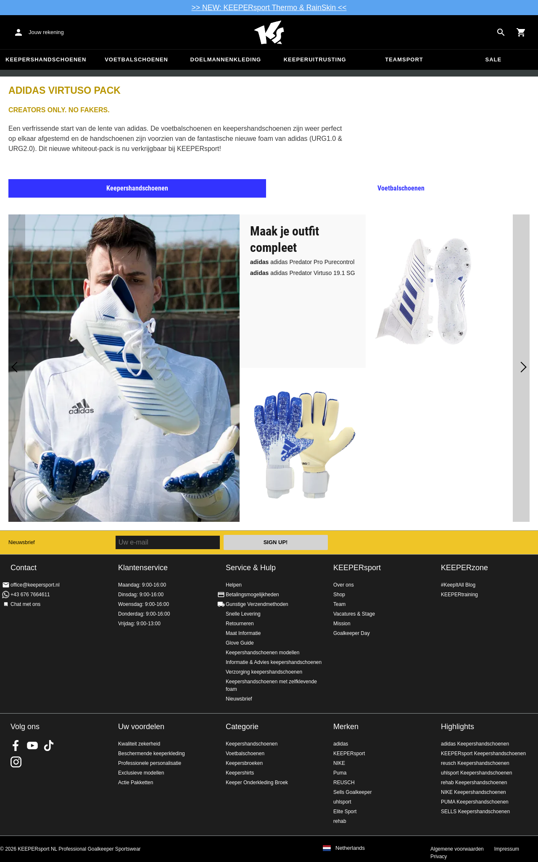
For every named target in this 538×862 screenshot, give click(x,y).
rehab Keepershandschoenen (474, 782)
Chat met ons (25, 604)
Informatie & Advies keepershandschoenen (274, 662)
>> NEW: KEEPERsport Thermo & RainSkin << (269, 7)
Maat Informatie (243, 633)
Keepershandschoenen (45, 59)
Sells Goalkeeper (352, 792)
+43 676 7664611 (30, 595)
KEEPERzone (464, 567)
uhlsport (342, 802)
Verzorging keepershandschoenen (264, 672)
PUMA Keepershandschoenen (475, 802)
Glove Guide (240, 643)
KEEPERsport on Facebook (16, 745)
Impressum (506, 849)
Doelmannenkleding (225, 59)
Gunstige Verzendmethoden (257, 604)
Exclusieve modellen (141, 773)
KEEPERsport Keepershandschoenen (483, 753)
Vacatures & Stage (354, 614)
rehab (339, 821)
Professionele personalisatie (149, 763)
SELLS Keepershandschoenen (475, 811)
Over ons (343, 585)
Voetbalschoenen (136, 59)
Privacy (438, 856)
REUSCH (344, 782)
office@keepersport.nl (35, 585)
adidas (340, 744)
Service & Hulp (251, 567)
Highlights (457, 726)
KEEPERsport (357, 567)
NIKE (339, 763)
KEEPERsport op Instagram (16, 761)
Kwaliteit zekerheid (139, 744)
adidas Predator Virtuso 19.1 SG (302, 273)
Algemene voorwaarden (457, 849)
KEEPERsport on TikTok (48, 745)
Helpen (234, 585)
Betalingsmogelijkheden (252, 595)
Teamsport (404, 59)
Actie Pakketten (135, 782)
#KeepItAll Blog (458, 585)
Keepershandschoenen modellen (262, 653)
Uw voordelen (141, 726)
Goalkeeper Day (351, 633)
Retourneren (240, 624)
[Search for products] (501, 32)
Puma (339, 773)
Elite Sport (344, 811)
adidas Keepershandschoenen (475, 744)
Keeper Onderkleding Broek (257, 782)
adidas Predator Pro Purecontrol (302, 262)
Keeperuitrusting (315, 59)
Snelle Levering (243, 614)
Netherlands (350, 848)
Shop (339, 595)
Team (339, 604)
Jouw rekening (46, 32)
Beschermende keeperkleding (151, 753)
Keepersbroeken (244, 763)
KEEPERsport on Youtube (32, 745)
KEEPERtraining (459, 595)
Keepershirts (240, 773)
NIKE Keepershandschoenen (473, 792)
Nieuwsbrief (21, 542)
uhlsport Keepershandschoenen (476, 773)
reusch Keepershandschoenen (475, 763)
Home (269, 32)
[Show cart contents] (521, 32)
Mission (342, 624)
